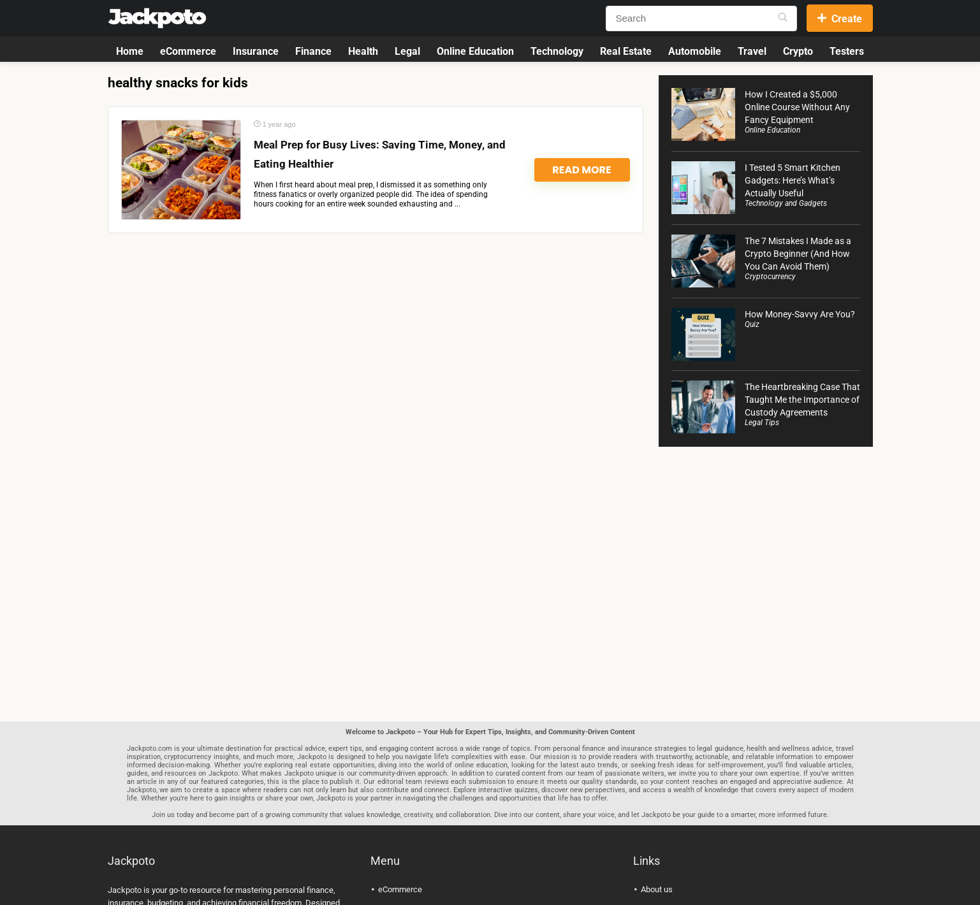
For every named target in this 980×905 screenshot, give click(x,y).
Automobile (694, 51)
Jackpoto (125, 890)
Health (363, 51)
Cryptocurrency (770, 276)
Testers (847, 51)
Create (839, 19)
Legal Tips (762, 422)
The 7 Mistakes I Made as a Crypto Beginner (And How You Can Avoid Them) (798, 254)
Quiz (752, 324)
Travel (752, 51)
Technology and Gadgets (786, 203)
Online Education (475, 51)
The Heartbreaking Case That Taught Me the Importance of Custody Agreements (802, 399)
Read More (581, 170)
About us (657, 889)
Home (129, 51)
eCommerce (188, 51)
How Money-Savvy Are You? (800, 314)
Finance (313, 51)
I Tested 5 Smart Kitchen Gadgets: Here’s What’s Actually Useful (792, 180)
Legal (407, 51)
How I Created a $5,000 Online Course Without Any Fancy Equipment (797, 107)
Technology (556, 51)
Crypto (798, 51)
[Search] (782, 18)
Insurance (256, 51)
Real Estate (626, 51)
